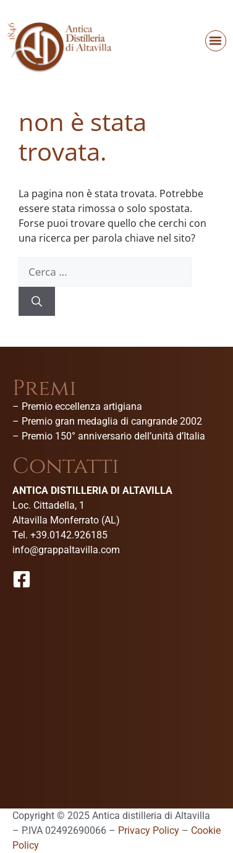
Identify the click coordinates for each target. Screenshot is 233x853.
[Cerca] (37, 301)
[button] (215, 40)
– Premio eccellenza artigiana (77, 406)
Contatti (65, 466)
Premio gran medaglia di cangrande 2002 (112, 421)
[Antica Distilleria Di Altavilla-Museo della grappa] (116, 685)
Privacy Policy (148, 830)
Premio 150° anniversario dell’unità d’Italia (113, 436)
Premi (44, 388)
